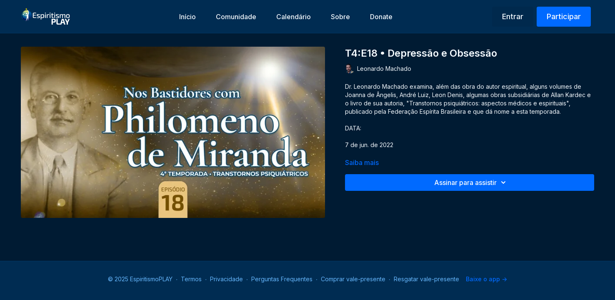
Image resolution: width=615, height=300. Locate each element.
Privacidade (226, 278)
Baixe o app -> (486, 278)
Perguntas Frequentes (281, 278)
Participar (564, 16)
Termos (191, 278)
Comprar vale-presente (353, 278)
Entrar (512, 16)
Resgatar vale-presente (426, 278)
